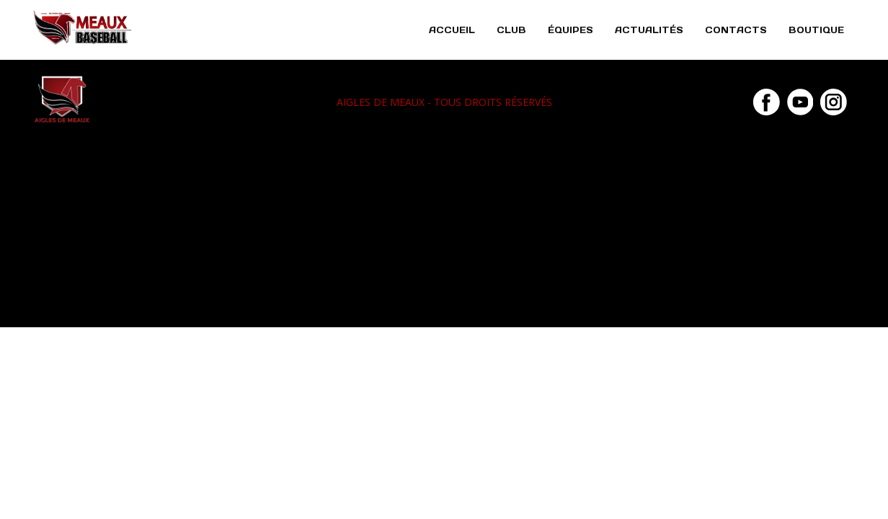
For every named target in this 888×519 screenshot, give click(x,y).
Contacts (736, 30)
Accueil (452, 30)
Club (511, 30)
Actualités (649, 30)
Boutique (816, 30)
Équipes (570, 30)
